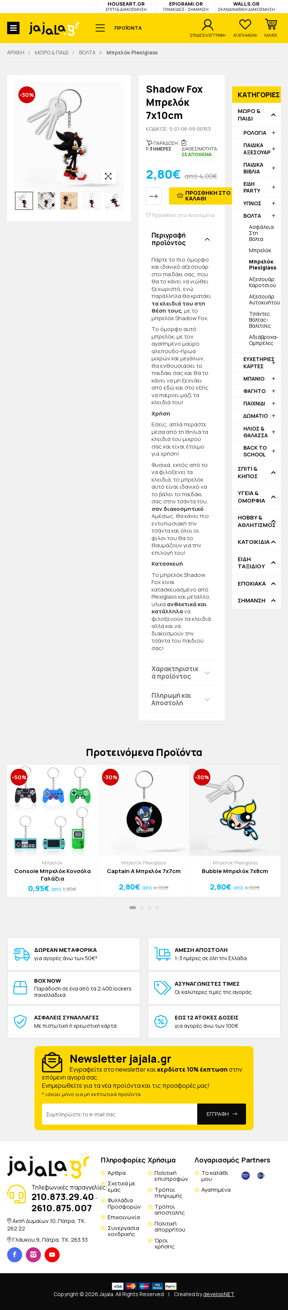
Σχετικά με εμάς (121, 1186)
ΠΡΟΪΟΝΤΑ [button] (128, 27)
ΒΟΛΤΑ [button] (252, 215)
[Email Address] (120, 1114)
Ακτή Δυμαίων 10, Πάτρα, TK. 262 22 (46, 1224)
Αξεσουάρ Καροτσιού (262, 282)
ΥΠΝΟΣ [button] (252, 203)
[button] (270, 28)
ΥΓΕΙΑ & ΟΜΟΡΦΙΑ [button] (251, 496)
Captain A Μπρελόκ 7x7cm (144, 871)
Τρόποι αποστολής (169, 1210)
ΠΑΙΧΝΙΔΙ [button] (254, 403)
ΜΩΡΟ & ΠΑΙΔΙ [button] (249, 114)
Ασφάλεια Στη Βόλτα (261, 232)
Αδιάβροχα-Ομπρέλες (264, 339)
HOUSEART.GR (126, 6)
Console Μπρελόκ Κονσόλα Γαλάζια (52, 874)
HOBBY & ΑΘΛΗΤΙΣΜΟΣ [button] (256, 521)
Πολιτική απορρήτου (169, 1227)
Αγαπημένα (216, 1190)
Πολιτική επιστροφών (171, 1176)
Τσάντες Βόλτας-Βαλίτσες (260, 319)
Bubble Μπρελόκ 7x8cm (235, 871)
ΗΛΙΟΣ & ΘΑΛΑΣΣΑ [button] (255, 432)
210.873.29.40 (63, 1196)
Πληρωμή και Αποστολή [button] (171, 699)
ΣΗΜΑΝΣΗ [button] (252, 600)
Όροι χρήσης (164, 1243)
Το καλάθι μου (214, 1176)
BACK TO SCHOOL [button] (255, 451)
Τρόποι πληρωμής (168, 1193)
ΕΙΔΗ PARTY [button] (251, 187)
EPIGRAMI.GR (185, 6)
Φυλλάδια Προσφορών (124, 1203)
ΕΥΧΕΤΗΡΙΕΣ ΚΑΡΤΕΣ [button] (258, 362)
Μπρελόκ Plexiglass (143, 862)
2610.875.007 (62, 1208)
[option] (24, 200)
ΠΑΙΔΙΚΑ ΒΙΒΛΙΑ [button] (253, 168)
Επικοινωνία (124, 1217)
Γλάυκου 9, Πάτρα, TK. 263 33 (50, 1240)
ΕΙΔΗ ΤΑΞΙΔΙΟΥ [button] (251, 563)
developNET (218, 1294)
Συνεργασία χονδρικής (123, 1231)
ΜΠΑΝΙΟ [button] (253, 378)
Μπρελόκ (260, 250)
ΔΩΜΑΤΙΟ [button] (255, 415)
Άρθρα (117, 1173)
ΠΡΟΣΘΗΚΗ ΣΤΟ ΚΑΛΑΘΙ (208, 195)
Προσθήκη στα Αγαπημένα (180, 215)
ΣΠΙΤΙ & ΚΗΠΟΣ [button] (248, 472)
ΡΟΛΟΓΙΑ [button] (254, 132)
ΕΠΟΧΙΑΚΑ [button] (252, 583)
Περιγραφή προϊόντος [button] (169, 239)
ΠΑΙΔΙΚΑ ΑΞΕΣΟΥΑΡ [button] (256, 148)
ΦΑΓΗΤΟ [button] (254, 391)
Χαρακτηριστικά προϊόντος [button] (175, 672)
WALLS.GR (246, 6)
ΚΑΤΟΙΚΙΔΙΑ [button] (254, 542)
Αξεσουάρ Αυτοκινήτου (264, 299)
